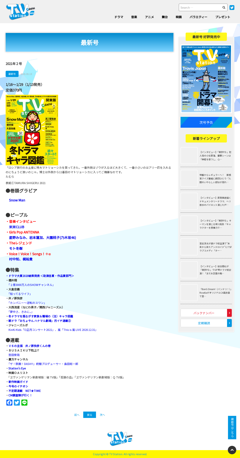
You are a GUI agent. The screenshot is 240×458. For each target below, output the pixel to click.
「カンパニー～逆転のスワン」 (27, 303)
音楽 (134, 17)
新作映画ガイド (18, 382)
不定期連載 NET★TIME (24, 391)
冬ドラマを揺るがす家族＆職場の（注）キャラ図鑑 (40, 316)
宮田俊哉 (14, 355)
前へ (77, 415)
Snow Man (17, 200)
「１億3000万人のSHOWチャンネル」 (32, 285)
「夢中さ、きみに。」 (21, 312)
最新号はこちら (232, 427)
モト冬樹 (15, 248)
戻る (89, 415)
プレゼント (222, 17)
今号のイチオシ (18, 386)
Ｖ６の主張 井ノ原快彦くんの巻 (29, 346)
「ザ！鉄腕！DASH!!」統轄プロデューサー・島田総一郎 (43, 364)
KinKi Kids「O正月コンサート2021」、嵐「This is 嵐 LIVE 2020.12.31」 (53, 330)
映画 (179, 17)
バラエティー (198, 17)
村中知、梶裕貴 (21, 259)
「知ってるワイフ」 (20, 294)
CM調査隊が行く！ (20, 395)
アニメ (149, 17)
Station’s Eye (17, 368)
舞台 (165, 17)
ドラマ (118, 17)
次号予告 (206, 122)
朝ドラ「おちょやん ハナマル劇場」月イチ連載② (39, 321)
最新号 (12, 74)
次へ (102, 415)
